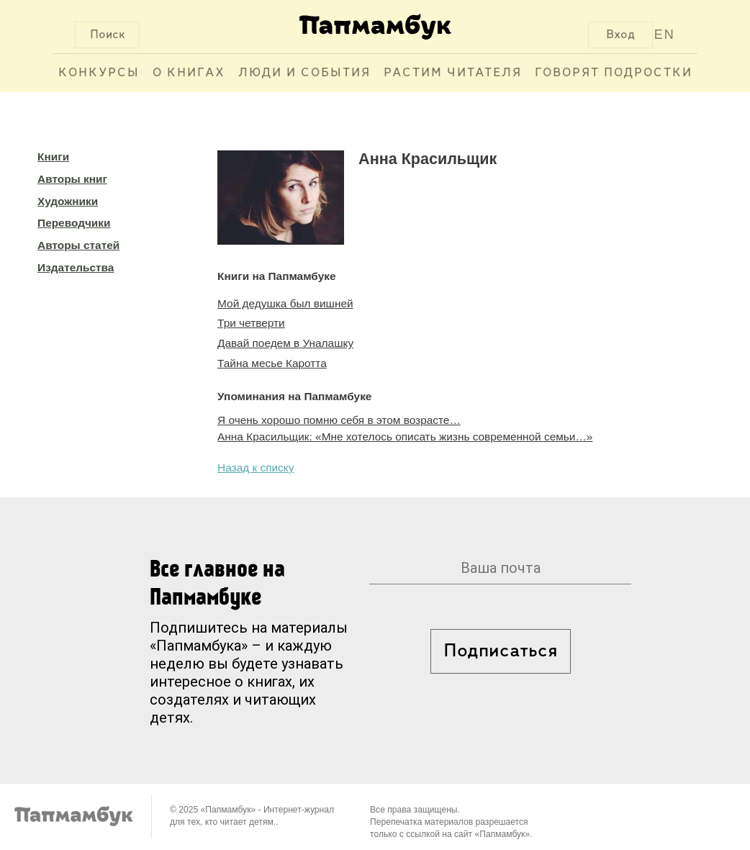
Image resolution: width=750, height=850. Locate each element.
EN (664, 34)
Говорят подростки (613, 73)
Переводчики (73, 223)
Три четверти (251, 323)
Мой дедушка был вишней (285, 303)
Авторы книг (72, 179)
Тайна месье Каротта (272, 363)
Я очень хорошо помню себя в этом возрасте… (339, 420)
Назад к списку (255, 467)
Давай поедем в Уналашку (285, 343)
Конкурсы (99, 73)
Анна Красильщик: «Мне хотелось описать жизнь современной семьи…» (404, 436)
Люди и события (304, 73)
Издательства (75, 267)
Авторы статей (78, 245)
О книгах (189, 73)
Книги (53, 156)
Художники (67, 201)
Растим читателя (453, 73)
